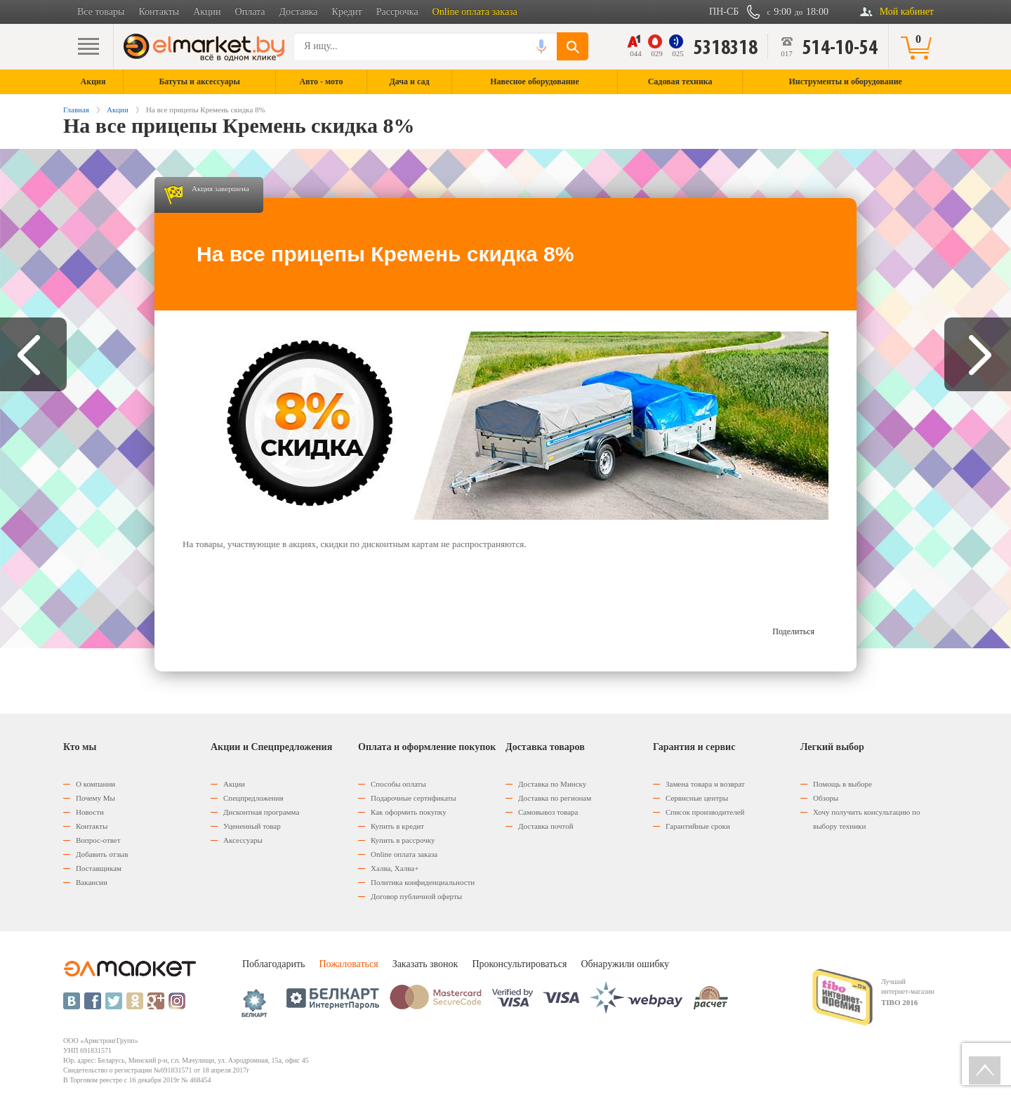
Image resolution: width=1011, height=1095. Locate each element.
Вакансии (91, 882)
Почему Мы (95, 798)
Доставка (298, 11)
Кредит (347, 11)
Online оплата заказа (474, 11)
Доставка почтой (546, 826)
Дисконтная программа (261, 812)
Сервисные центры (697, 798)
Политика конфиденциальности (423, 882)
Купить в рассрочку (403, 840)
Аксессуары (243, 840)
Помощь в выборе (842, 784)
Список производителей (705, 812)
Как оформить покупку (409, 812)
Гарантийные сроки (698, 826)
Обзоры (825, 798)
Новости (90, 812)
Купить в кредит (397, 826)
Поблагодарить (273, 964)
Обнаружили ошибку (625, 964)
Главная (76, 109)
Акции (206, 11)
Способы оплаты (398, 784)
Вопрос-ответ (98, 840)
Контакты (158, 11)
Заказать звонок (425, 964)
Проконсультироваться (519, 964)
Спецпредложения (253, 798)
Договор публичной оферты (416, 896)
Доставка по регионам (554, 798)
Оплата (250, 11)
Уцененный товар (252, 826)
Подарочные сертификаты (413, 798)
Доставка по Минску (552, 784)
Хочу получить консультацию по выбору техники (866, 819)
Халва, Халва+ (394, 868)
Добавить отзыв (102, 854)
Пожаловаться (348, 964)
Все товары (100, 11)
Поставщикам (98, 868)
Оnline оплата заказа (404, 854)
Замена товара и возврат (705, 784)
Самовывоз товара (548, 812)
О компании (95, 784)
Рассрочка (397, 11)
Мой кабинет (907, 11)
